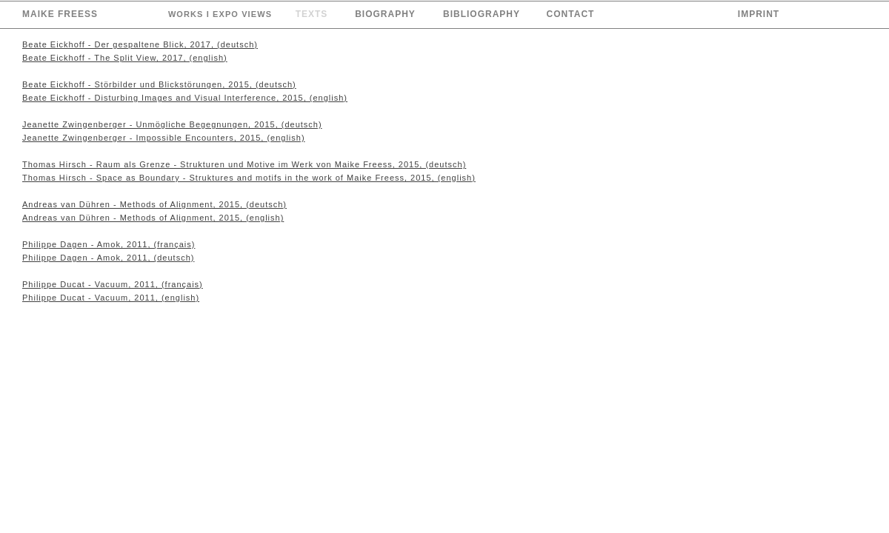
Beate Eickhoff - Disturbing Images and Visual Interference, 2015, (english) (184, 97)
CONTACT (571, 14)
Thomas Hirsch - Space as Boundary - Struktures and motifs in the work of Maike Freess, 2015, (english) (249, 177)
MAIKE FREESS (60, 14)
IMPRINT (758, 14)
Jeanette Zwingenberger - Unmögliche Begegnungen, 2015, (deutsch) (172, 124)
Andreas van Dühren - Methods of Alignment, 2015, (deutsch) (154, 204)
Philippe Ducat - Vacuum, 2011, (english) (110, 297)
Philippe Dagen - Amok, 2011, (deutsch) (108, 257)
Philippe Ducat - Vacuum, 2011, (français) (112, 284)
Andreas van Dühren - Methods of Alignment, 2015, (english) (153, 217)
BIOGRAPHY (385, 14)
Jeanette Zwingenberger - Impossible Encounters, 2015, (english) (163, 137)
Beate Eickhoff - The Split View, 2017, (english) (124, 57)
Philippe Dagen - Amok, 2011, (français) (108, 244)
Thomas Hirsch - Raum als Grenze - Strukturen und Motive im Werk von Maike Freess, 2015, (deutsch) (244, 164)
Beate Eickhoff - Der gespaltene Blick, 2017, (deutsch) (140, 44)
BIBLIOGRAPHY (481, 14)
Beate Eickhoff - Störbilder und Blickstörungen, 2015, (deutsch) (159, 84)
